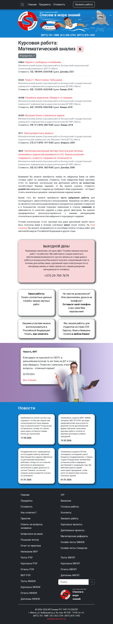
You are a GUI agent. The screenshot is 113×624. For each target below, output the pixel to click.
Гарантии (25, 518)
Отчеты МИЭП (69, 569)
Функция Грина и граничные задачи (44, 115)
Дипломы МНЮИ (30, 599)
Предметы (45, 4)
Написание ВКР (29, 551)
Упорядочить (26, 56)
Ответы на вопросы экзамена (32, 526)
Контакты (66, 512)
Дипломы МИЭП (70, 575)
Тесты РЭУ (27, 557)
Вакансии (66, 500)
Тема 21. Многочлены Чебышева (43, 80)
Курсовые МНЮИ (30, 587)
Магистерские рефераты (74, 536)
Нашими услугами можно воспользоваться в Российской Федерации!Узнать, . (36, 328)
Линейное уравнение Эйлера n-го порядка (48, 97)
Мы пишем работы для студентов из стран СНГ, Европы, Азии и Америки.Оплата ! (77, 328)
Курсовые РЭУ (29, 563)
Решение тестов (30, 539)
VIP (63, 494)
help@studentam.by (56, 619)
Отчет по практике (31, 545)
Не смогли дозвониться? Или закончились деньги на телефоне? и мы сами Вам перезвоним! (76, 302)
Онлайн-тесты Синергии (74, 548)
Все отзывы (29, 380)
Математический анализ (30, 65)
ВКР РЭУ (26, 575)
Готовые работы (70, 506)
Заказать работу (84, 4)
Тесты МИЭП (68, 557)
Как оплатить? (28, 512)
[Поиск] (73, 582)
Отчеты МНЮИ (29, 593)
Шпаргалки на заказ (32, 533)
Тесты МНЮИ (28, 581)
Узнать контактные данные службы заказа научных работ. (36, 299)
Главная (32, 4)
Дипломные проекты (73, 530)
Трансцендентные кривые (38, 133)
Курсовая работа (51, 65)
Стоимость (59, 4)
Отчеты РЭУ (27, 569)
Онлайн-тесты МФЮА (72, 542)
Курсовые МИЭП (70, 563)
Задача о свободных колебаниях (43, 62)
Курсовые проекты (71, 524)
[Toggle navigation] (22, 5)
